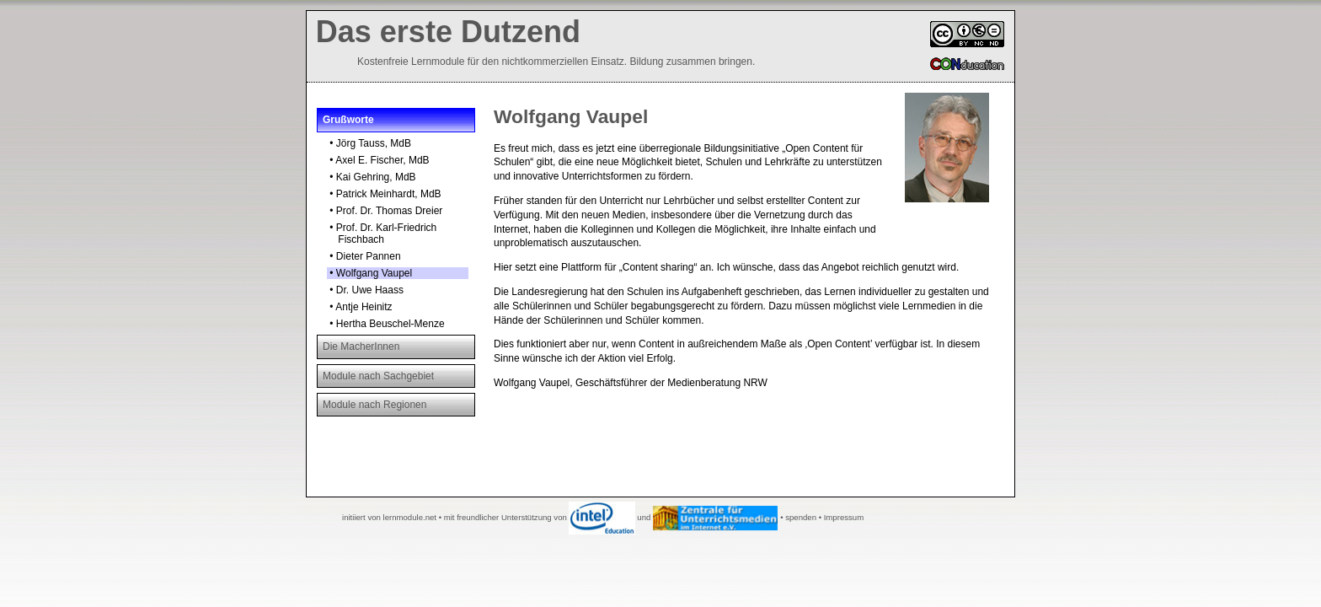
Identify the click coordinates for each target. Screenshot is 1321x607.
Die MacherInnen (361, 346)
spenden (800, 517)
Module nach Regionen (374, 405)
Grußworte (348, 120)
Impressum (844, 517)
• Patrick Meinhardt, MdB (384, 194)
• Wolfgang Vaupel (369, 273)
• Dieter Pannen (364, 256)
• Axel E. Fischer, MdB (378, 160)
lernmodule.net (409, 517)
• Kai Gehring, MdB (371, 177)
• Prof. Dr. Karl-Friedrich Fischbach (381, 233)
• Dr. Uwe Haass (365, 290)
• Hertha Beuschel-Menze (386, 324)
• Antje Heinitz (360, 307)
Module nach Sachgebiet (378, 376)
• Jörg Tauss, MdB (369, 143)
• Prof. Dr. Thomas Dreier (384, 211)
